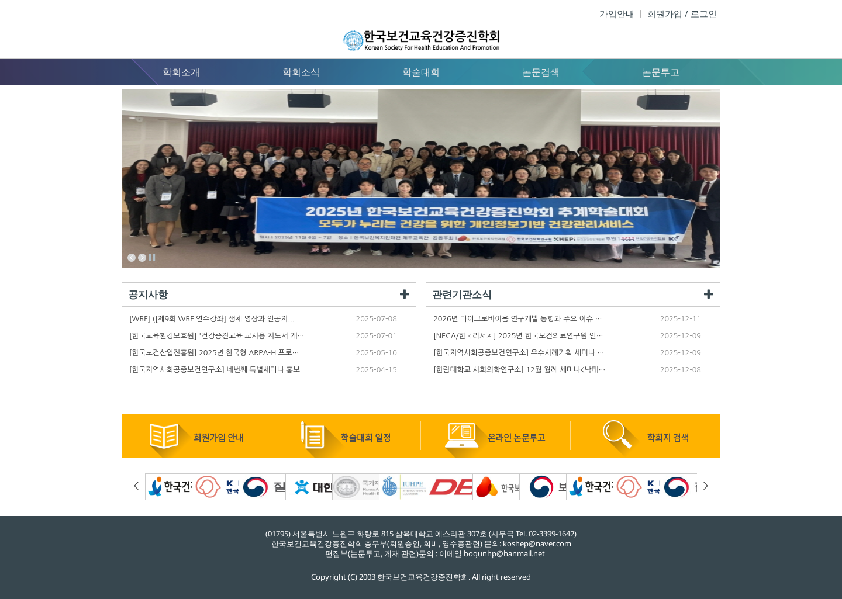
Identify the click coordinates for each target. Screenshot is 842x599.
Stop (153, 258)
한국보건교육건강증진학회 (421, 29)
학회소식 (301, 71)
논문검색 (541, 71)
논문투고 (660, 71)
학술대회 (421, 71)
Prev (131, 258)
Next (142, 258)
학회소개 (181, 71)
